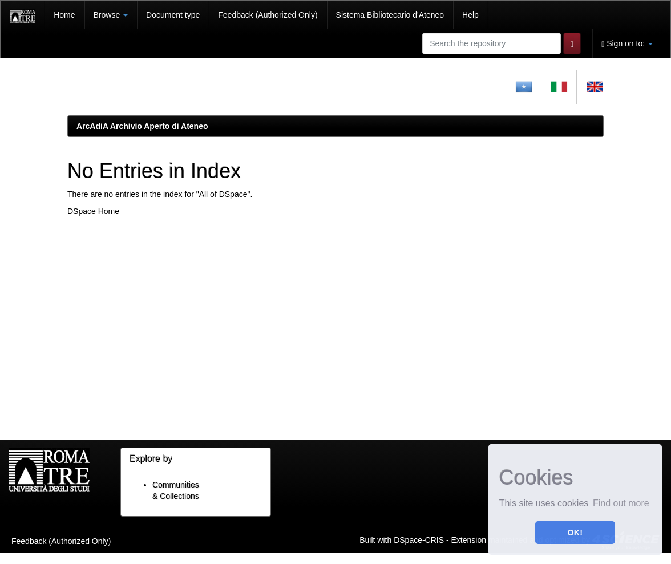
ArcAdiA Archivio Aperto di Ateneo (142, 126)
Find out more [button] (621, 503)
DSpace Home (93, 211)
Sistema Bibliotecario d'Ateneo (390, 14)
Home (64, 14)
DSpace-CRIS (419, 539)
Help (470, 14)
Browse (111, 14)
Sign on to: (627, 44)
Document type (173, 14)
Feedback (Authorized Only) (267, 14)
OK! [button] (575, 532)
